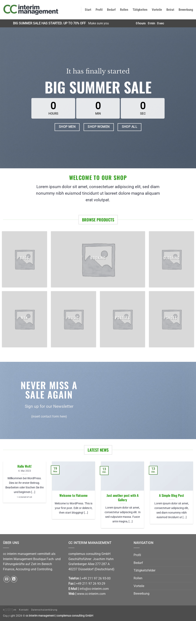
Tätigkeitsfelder (144, 570)
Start (88, 10)
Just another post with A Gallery (123, 497)
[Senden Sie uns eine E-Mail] (6, 579)
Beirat (170, 10)
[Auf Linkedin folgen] (14, 579)
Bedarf (111, 10)
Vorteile (157, 10)
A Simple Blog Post (171, 495)
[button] (9, 612)
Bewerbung (186, 10)
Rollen (124, 10)
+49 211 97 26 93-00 (96, 578)
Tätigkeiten (140, 10)
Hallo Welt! (24, 466)
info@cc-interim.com (94, 589)
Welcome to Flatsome (73, 495)
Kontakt (23, 609)
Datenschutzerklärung (44, 609)
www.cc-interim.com (91, 594)
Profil (99, 10)
